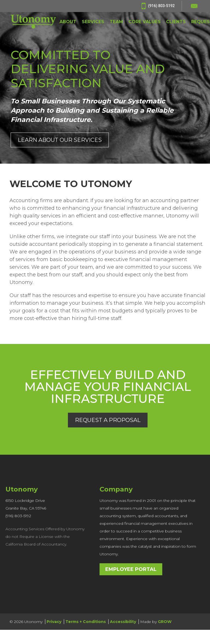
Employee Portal (131, 569)
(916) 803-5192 (158, 6)
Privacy (54, 621)
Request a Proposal (107, 420)
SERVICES (93, 21)
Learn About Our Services (60, 140)
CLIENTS (176, 21)
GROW (165, 621)
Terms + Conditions (85, 621)
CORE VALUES (144, 21)
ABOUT (67, 21)
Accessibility (123, 621)
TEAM (116, 21)
